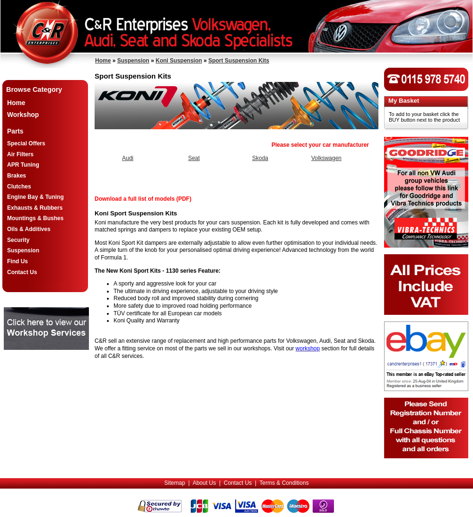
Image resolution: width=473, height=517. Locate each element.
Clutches (19, 186)
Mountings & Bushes (35, 218)
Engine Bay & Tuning (35, 197)
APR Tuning (23, 164)
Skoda (260, 158)
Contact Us (22, 272)
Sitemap (174, 483)
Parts (15, 131)
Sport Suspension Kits (238, 60)
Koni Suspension (179, 60)
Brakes (16, 175)
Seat (194, 158)
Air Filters (20, 154)
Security (18, 240)
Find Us (17, 261)
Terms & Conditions (284, 483)
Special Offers (26, 143)
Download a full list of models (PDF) (143, 199)
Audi (127, 158)
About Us (204, 483)
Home (103, 60)
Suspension (133, 60)
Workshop (23, 114)
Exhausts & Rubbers (34, 208)
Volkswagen (326, 158)
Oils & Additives (29, 229)
